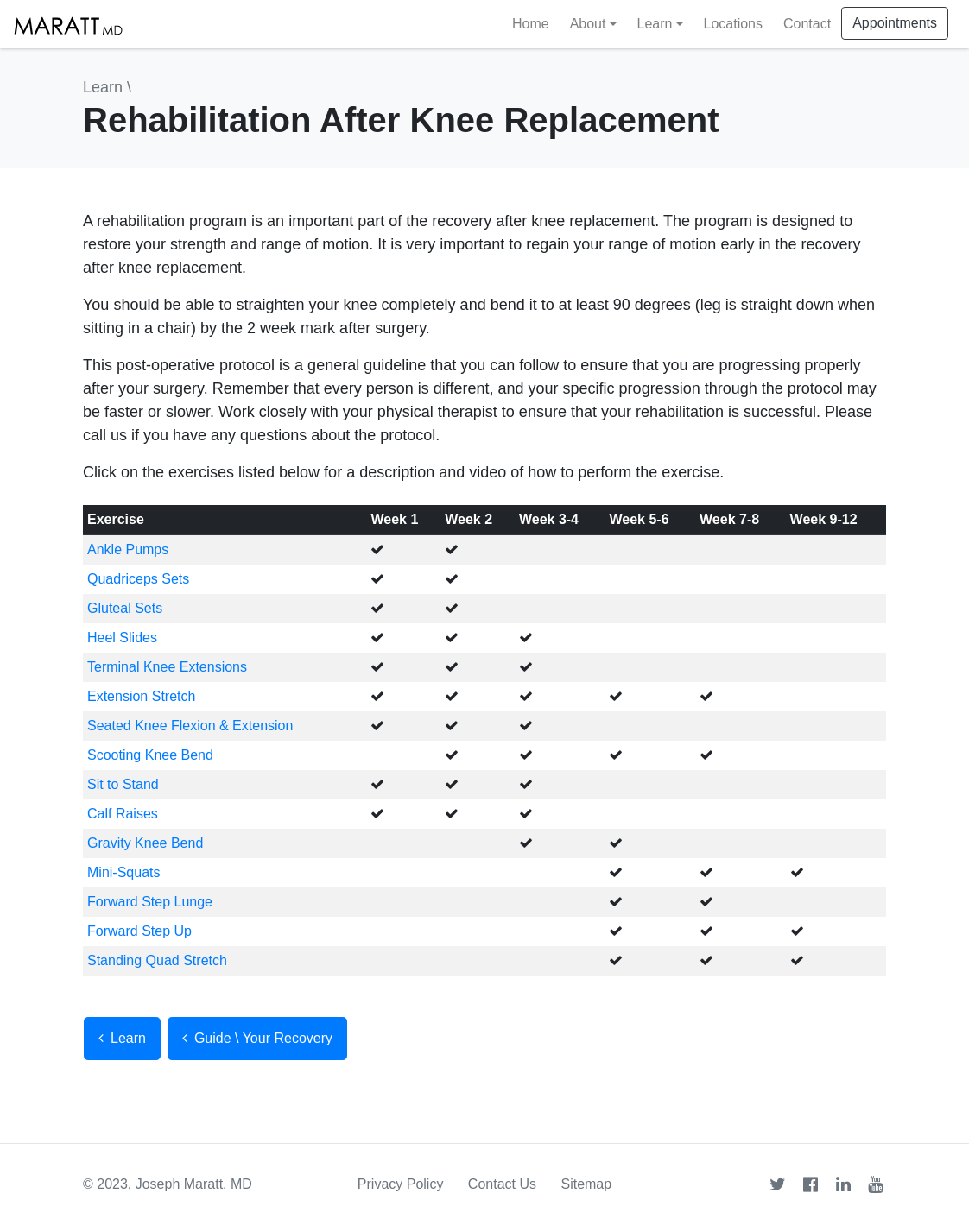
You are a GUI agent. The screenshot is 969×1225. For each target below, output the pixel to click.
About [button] (588, 23)
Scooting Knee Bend (150, 755)
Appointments (894, 23)
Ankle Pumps (127, 549)
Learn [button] (655, 23)
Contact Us (502, 1184)
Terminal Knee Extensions (167, 667)
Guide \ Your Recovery (257, 1038)
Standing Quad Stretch (157, 960)
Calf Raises (122, 813)
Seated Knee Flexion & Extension (190, 725)
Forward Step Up (139, 931)
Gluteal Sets (124, 608)
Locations (733, 23)
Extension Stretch (141, 696)
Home (530, 23)
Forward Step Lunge (149, 901)
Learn (103, 87)
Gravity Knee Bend (145, 843)
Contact (807, 23)
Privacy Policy (401, 1184)
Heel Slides (122, 637)
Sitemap (585, 1184)
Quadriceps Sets (138, 578)
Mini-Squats (123, 872)
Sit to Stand (123, 784)
